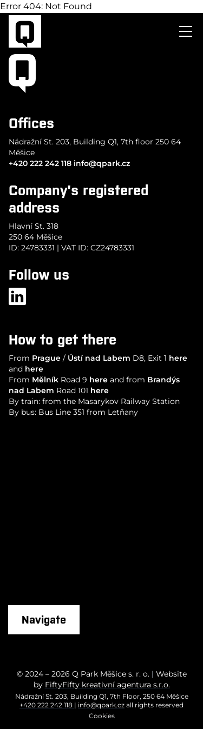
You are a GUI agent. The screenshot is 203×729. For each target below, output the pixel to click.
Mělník (45, 380)
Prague (46, 358)
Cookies (102, 716)
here (178, 358)
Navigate (44, 619)
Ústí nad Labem (99, 358)
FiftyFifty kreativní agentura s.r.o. (107, 685)
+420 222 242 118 (40, 163)
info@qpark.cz (102, 163)
